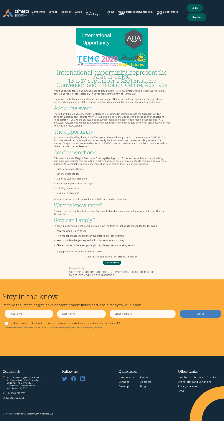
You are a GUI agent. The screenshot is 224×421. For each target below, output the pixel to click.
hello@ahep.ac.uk (15, 398)
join (152, 271)
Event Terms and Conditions (194, 381)
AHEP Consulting (93, 13)
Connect (66, 13)
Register (196, 17)
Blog (143, 386)
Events (78, 13)
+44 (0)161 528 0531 (15, 393)
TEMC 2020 (129, 93)
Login (195, 8)
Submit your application (112, 262)
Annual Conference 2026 (167, 13)
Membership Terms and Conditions (199, 377)
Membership (38, 13)
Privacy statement (189, 386)
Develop (53, 13)
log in (142, 271)
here (125, 199)
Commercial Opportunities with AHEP (135, 13)
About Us (145, 381)
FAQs (181, 390)
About (110, 13)
